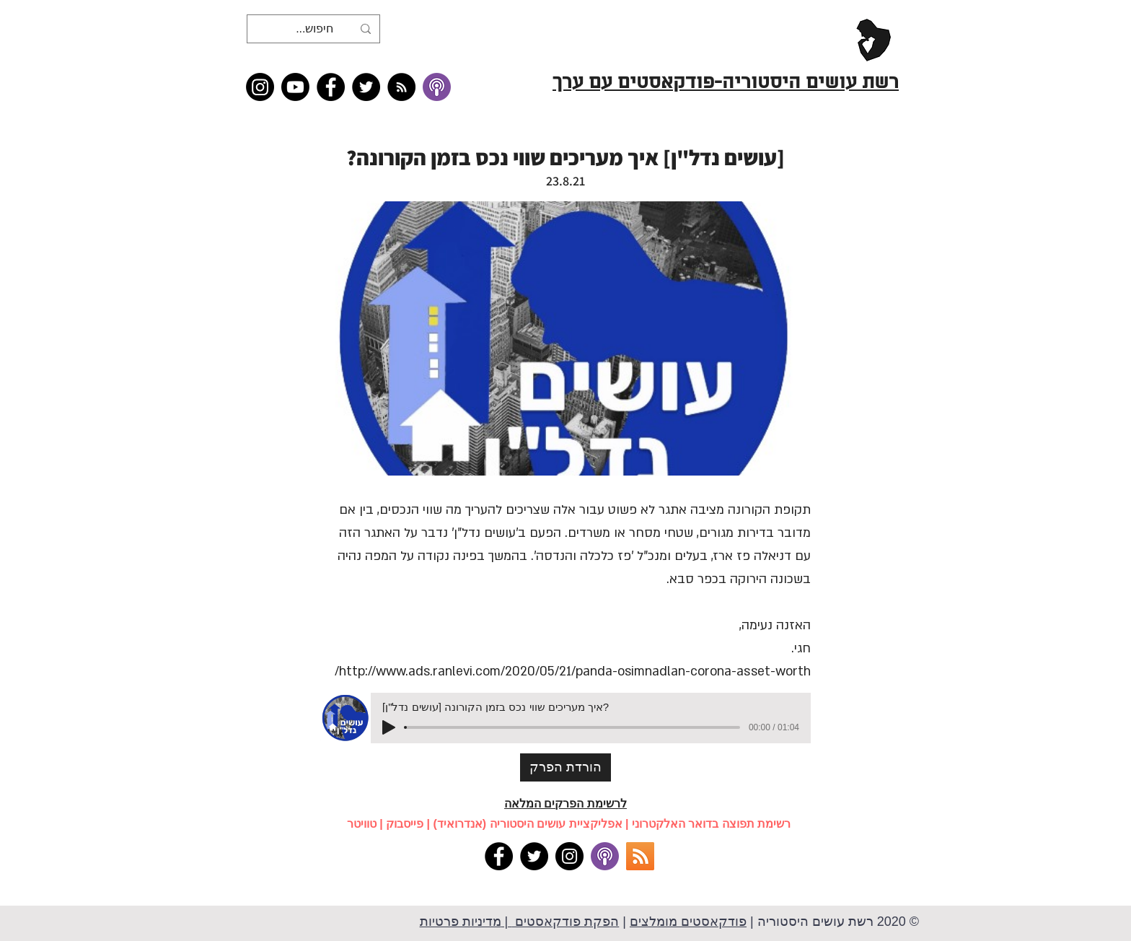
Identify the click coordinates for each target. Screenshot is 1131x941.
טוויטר (362, 824)
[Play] (388, 727)
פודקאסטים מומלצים (688, 921)
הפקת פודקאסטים (565, 921)
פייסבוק (404, 824)
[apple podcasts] (605, 856)
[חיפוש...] (315, 29)
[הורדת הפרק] (565, 767)
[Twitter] (366, 87)
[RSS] (640, 856)
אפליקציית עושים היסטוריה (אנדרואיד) (528, 824)
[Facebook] (331, 87)
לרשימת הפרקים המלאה (565, 803)
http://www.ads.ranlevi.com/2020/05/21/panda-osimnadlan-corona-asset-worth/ (573, 671)
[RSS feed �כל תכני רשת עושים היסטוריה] (401, 87)
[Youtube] (295, 87)
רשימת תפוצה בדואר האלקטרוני (711, 824)
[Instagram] (260, 87)
